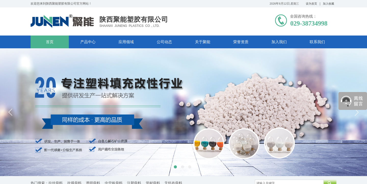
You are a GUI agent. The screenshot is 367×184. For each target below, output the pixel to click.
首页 (50, 42)
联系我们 (317, 42)
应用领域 (126, 42)
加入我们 (279, 42)
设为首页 (311, 3)
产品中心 (88, 42)
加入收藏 (328, 3)
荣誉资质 (240, 42)
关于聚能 (202, 42)
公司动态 (164, 42)
